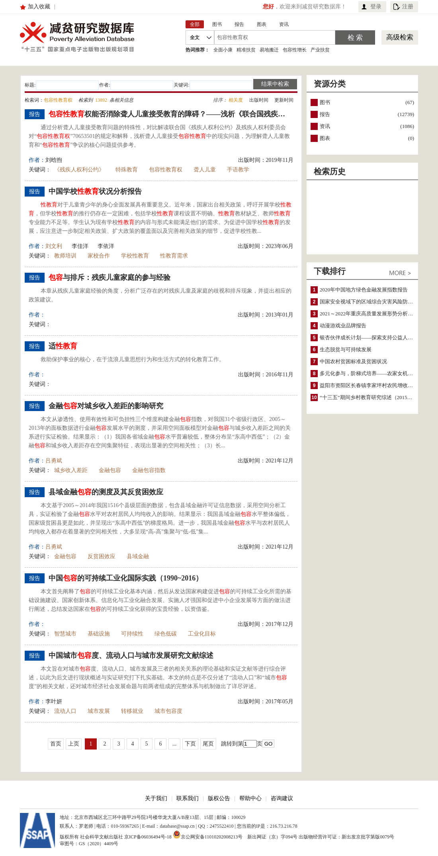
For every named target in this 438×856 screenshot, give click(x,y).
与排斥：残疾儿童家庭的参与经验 (109, 277)
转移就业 (132, 711)
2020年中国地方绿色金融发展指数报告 (364, 290)
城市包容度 (168, 711)
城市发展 (99, 711)
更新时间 (283, 100)
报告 (325, 114)
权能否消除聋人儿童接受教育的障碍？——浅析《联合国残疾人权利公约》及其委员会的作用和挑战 (170, 114)
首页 (55, 744)
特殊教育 (126, 170)
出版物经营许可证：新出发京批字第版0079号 (346, 837)
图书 (325, 102)
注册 (407, 7)
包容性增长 (295, 50)
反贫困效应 (101, 556)
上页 (73, 744)
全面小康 (223, 50)
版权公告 (219, 798)
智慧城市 (65, 634)
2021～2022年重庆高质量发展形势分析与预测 (371, 314)
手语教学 (238, 170)
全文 (194, 37)
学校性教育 (135, 256)
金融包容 (110, 470)
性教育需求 (174, 256)
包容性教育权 (165, 170)
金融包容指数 (149, 470)
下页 (190, 744)
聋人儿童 (205, 170)
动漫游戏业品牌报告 (343, 326)
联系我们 (187, 798)
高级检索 (399, 37)
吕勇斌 (53, 461)
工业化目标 (202, 634)
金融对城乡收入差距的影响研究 (106, 406)
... (174, 744)
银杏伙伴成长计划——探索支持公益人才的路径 (374, 337)
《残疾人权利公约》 (79, 170)
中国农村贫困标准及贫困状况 (353, 361)
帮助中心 (250, 798)
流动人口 (65, 711)
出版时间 (258, 100)
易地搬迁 (269, 50)
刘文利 (53, 246)
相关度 (236, 100)
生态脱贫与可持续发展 (346, 349)
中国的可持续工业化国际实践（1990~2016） (126, 578)
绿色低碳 (165, 634)
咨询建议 (282, 798)
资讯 (325, 126)
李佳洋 (80, 246)
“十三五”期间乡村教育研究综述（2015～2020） (374, 397)
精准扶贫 (246, 50)
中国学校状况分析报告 (95, 191)
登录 (375, 7)
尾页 (208, 744)
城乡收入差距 (71, 470)
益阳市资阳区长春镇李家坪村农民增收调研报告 (374, 385)
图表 (325, 138)
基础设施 (99, 634)
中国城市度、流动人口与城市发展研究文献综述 (131, 655)
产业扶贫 (320, 50)
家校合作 (99, 256)
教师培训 (65, 256)
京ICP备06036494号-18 (148, 837)
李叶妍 (53, 701)
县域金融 (138, 556)
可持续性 (132, 634)
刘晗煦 (53, 160)
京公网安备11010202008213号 (208, 834)
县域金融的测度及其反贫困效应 (106, 492)
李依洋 (106, 246)
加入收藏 (39, 7)
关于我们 (156, 798)
